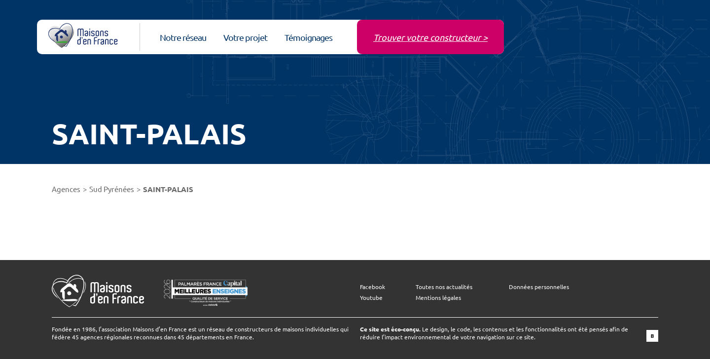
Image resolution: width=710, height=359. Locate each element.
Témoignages (308, 37)
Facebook (372, 287)
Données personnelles (539, 287)
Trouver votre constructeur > (430, 37)
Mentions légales (438, 297)
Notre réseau (183, 37)
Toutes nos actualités (444, 287)
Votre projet (245, 37)
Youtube (371, 297)
